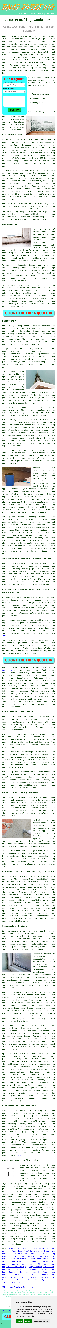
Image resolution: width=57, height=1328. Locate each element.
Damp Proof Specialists (30, 1251)
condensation (48, 237)
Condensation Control (43, 1262)
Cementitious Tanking (43, 1248)
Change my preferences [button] (41, 1321)
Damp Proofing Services (41, 1267)
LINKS (26, 14)
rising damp (24, 342)
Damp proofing (9, 667)
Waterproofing (9, 1251)
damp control (35, 1184)
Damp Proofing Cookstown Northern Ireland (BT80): (28, 36)
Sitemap (3, 1310)
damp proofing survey (28, 293)
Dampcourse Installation (41, 1269)
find (10, 1111)
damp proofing (47, 63)
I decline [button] (27, 1321)
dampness (32, 80)
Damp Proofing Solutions (24, 1256)
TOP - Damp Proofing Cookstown (17, 1287)
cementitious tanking (44, 825)
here (19, 1155)
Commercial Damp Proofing (26, 1254)
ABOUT (33, 14)
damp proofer (8, 214)
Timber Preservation (38, 1259)
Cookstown (7, 670)
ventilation (48, 1041)
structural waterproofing (16, 1213)
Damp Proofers (47, 1256)
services (6, 704)
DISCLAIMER (50, 14)
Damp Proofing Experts (20, 1248)
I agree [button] (20, 1321)
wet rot (50, 191)
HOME (20, 14)
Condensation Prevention (14, 1259)
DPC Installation (21, 1262)
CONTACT (40, 14)
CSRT (5, 636)
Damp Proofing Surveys (14, 1267)
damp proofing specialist (35, 856)
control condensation (18, 1026)
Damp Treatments (27, 1277)
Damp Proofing (39, 1272)
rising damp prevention (28, 1215)
